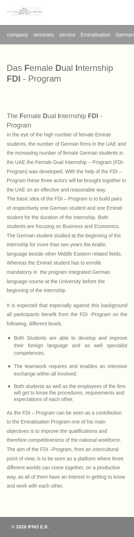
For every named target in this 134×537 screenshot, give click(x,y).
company (17, 35)
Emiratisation (95, 35)
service (67, 35)
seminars (43, 35)
